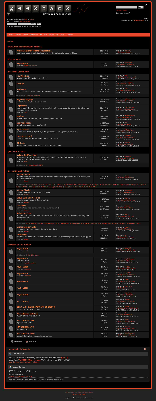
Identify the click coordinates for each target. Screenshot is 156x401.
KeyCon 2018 (22, 281)
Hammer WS (65, 223)
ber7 (126, 75)
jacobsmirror (27, 269)
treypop (127, 266)
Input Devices (23, 130)
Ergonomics (22, 106)
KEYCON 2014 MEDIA (26, 334)
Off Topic (21, 143)
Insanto (127, 227)
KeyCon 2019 (22, 274)
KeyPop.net (95, 184)
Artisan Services (24, 213)
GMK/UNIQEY (60, 184)
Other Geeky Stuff (24, 136)
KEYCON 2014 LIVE (25, 327)
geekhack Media (24, 123)
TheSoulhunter (129, 107)
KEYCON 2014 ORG (25, 320)
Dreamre (127, 326)
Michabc (11, 376)
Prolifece (127, 299)
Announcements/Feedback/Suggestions (34, 51)
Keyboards (21, 89)
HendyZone (69, 184)
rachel (127, 214)
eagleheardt (128, 293)
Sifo (126, 122)
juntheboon (128, 286)
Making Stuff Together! (26, 155)
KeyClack (88, 184)
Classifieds (21, 206)
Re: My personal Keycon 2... (126, 250)
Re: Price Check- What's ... (126, 208)
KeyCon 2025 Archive (32, 255)
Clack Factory (48, 223)
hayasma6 (128, 129)
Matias (127, 176)
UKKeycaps (68, 186)
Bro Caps (40, 223)
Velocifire (93, 186)
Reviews (20, 116)
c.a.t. (126, 88)
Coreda (127, 279)
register (32, 19)
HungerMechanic (130, 115)
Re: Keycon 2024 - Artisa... (126, 261)
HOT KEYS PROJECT (77, 223)
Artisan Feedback (31, 223)
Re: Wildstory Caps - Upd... (126, 216)
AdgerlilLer (128, 273)
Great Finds (22, 235)
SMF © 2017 (78, 392)
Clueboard (41, 184)
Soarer (26, 161)
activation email (25, 21)
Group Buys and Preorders (28, 198)
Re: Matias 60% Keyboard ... (127, 177)
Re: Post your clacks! (124, 124)
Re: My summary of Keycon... (127, 335)
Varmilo (75, 186)
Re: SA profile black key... (126, 101)
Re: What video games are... (127, 137)
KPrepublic (103, 184)
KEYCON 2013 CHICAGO (27, 314)
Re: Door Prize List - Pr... (125, 315)
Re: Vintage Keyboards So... (127, 90)
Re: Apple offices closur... (126, 237)
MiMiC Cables (102, 223)
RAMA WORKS (120, 223)
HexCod (64, 358)
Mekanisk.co (134, 184)
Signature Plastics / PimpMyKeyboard (28, 186)
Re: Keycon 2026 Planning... (127, 64)
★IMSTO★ (77, 184)
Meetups (20, 84)
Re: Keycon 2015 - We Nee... (127, 301)
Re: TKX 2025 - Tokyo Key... (126, 84)
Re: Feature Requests (125, 52)
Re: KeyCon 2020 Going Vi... (127, 268)
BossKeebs (128, 62)
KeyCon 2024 (22, 259)
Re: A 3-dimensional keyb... (126, 109)
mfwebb (127, 206)
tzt (125, 235)
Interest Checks (23, 190)
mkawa (127, 306)
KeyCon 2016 (22, 295)
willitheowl (128, 156)
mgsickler (27, 263)
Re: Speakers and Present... (126, 274)
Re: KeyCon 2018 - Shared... (127, 281)
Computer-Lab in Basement (23, 376)
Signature (26, 181)
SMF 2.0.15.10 (69, 392)
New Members (23, 76)
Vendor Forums (23, 174)
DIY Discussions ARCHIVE (34, 165)
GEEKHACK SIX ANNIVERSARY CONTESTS (36, 307)
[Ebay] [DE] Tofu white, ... (126, 229)
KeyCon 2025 (22, 249)
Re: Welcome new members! (127, 77)
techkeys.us (44, 186)
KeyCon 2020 (22, 267)
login (26, 19)
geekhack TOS (139, 20)
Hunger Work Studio (91, 223)
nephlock (33, 263)
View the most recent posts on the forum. (24, 362)
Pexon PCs (111, 223)
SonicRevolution (130, 333)
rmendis (34, 65)
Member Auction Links (26, 227)
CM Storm (48, 184)
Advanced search (121, 10)
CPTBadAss (27, 65)
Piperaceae (128, 190)
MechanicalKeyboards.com (121, 184)
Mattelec (127, 198)
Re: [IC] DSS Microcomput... (126, 192)
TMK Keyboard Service (133, 223)
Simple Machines (88, 392)
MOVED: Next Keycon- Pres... (127, 321)
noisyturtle (128, 135)
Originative (142, 184)
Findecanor (128, 82)
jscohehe (127, 142)
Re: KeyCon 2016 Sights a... (127, 295)
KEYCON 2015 (23, 301)
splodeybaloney (130, 99)
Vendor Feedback (31, 184)
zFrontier (87, 186)
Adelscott (127, 50)
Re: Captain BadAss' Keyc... (126, 328)
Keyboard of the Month (33, 95)
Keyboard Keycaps (25, 100)
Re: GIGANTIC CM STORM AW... (128, 308)
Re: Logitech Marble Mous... (126, 130)
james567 (128, 248)
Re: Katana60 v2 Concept (126, 158)
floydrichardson (129, 259)
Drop (53, 184)
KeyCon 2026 (22, 63)
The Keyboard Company (56, 186)
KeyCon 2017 (22, 288)
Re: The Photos (122, 288)
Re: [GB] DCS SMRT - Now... (127, 200)
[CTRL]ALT (56, 223)
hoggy (25, 112)
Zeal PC (80, 186)
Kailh (83, 184)
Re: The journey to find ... (126, 117)
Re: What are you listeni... (126, 144)
